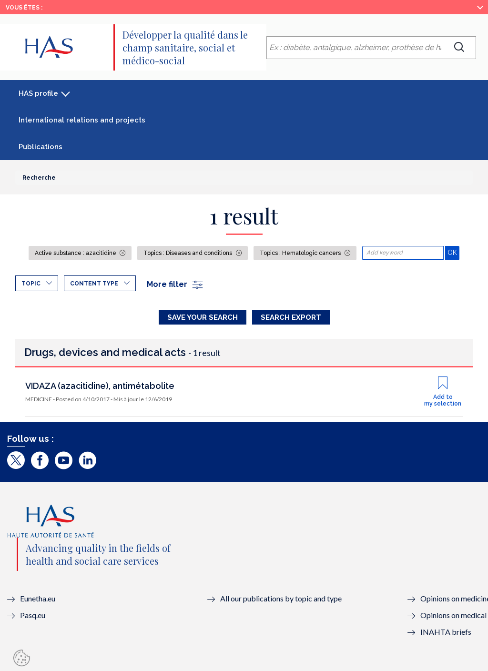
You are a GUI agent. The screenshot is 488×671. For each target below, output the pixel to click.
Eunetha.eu (37, 598)
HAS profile (38, 93)
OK (453, 252)
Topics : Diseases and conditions (188, 253)
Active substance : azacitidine (76, 253)
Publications (40, 146)
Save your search (202, 317)
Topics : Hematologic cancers (301, 253)
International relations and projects (82, 120)
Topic (31, 283)
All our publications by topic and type (281, 598)
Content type (94, 283)
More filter (175, 284)
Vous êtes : (24, 7)
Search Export (291, 317)
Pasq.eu (32, 615)
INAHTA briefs (445, 631)
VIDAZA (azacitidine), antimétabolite (99, 386)
